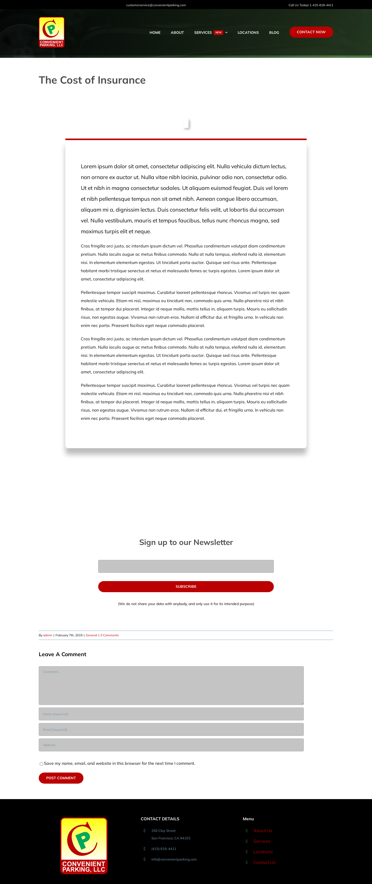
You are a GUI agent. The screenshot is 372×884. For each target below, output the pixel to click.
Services (261, 841)
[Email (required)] (171, 729)
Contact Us (264, 862)
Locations (263, 851)
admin (47, 635)
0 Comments (109, 635)
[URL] (171, 744)
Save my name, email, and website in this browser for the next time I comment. (119, 763)
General (91, 635)
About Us (262, 830)
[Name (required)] (171, 714)
